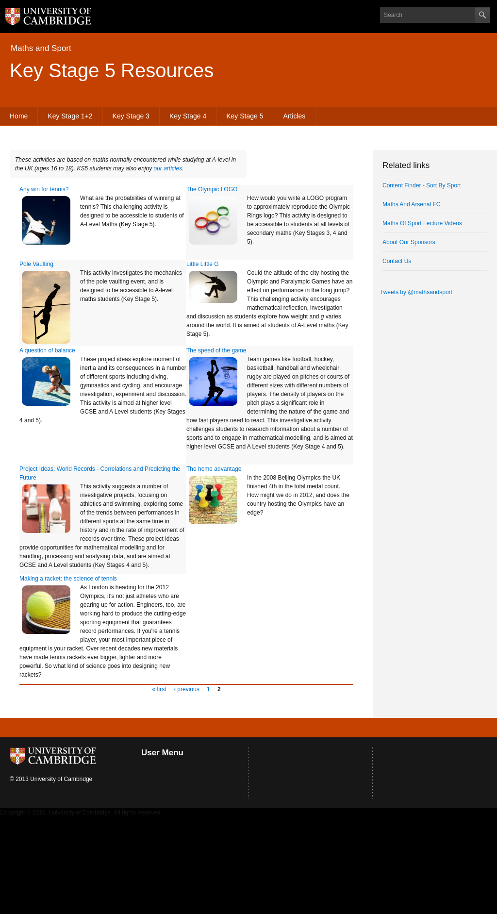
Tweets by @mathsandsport (416, 292)
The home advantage (213, 468)
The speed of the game (216, 350)
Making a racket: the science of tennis (68, 578)
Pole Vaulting (36, 264)
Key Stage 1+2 (70, 116)
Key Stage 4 (187, 116)
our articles (168, 168)
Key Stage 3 (131, 116)
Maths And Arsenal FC (411, 204)
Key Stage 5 (244, 116)
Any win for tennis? (43, 189)
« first (159, 689)
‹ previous (186, 689)
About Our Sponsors (408, 242)
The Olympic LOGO (211, 189)
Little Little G (202, 264)
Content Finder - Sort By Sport (421, 185)
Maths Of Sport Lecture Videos (422, 223)
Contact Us (396, 261)
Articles (294, 116)
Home (19, 116)
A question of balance (47, 350)
